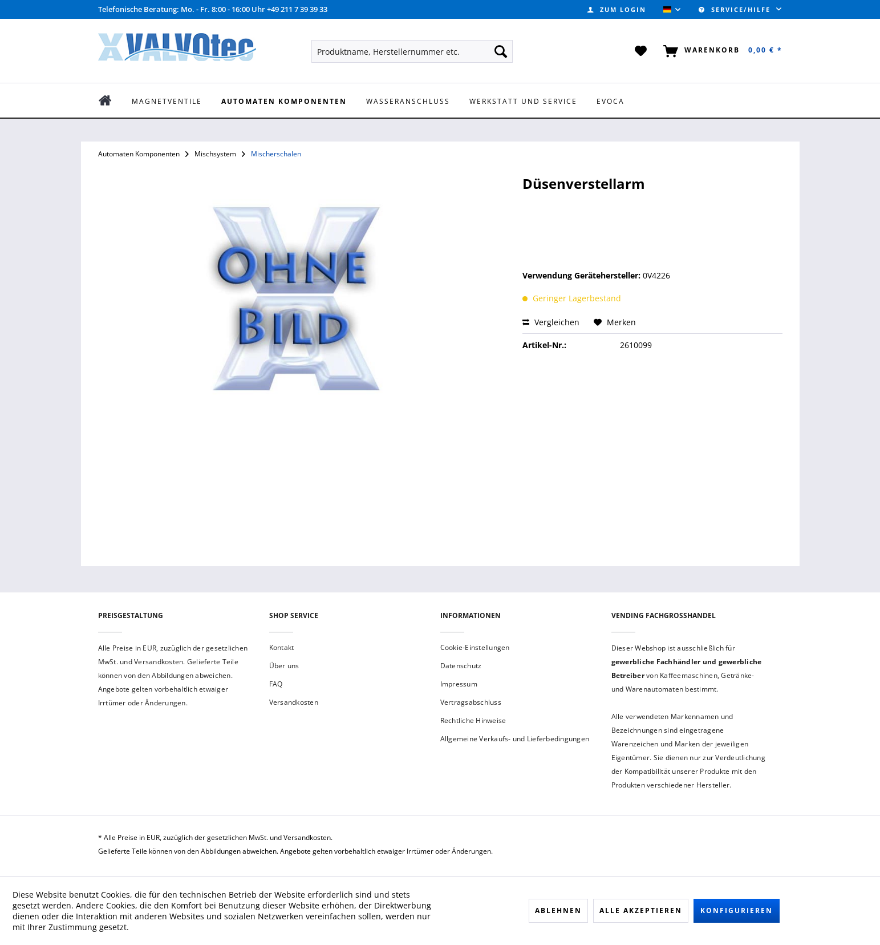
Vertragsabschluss (470, 702)
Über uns (284, 666)
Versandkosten (293, 702)
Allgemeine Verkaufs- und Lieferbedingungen (515, 739)
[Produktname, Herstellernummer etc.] (412, 51)
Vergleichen (550, 322)
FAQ (276, 684)
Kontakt (281, 647)
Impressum (458, 684)
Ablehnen (558, 910)
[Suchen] (501, 51)
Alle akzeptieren (640, 910)
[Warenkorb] (720, 51)
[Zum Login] (616, 9)
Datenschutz (461, 666)
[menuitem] (617, 9)
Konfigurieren (736, 910)
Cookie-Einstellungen (475, 647)
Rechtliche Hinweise (473, 720)
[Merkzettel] (641, 51)
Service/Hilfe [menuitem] (736, 9)
